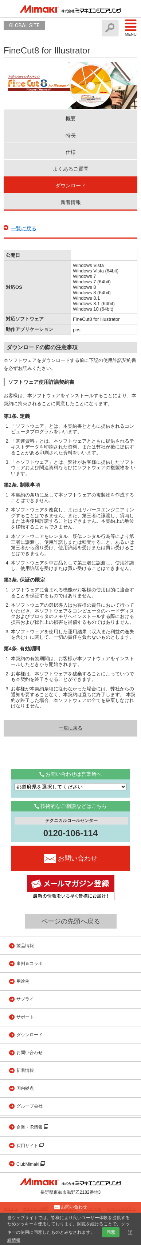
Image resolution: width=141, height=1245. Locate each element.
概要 (71, 118)
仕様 (71, 152)
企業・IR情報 (30, 1127)
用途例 (23, 981)
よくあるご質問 (71, 169)
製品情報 (25, 945)
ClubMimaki (28, 1164)
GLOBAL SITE (24, 25)
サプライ (25, 999)
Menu (130, 27)
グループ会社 (29, 1106)
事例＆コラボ (29, 963)
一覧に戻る (23, 228)
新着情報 (70, 202)
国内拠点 (25, 1088)
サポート (25, 1016)
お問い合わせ (29, 1052)
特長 (71, 135)
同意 (110, 1232)
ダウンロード (70, 185)
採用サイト (27, 1145)
